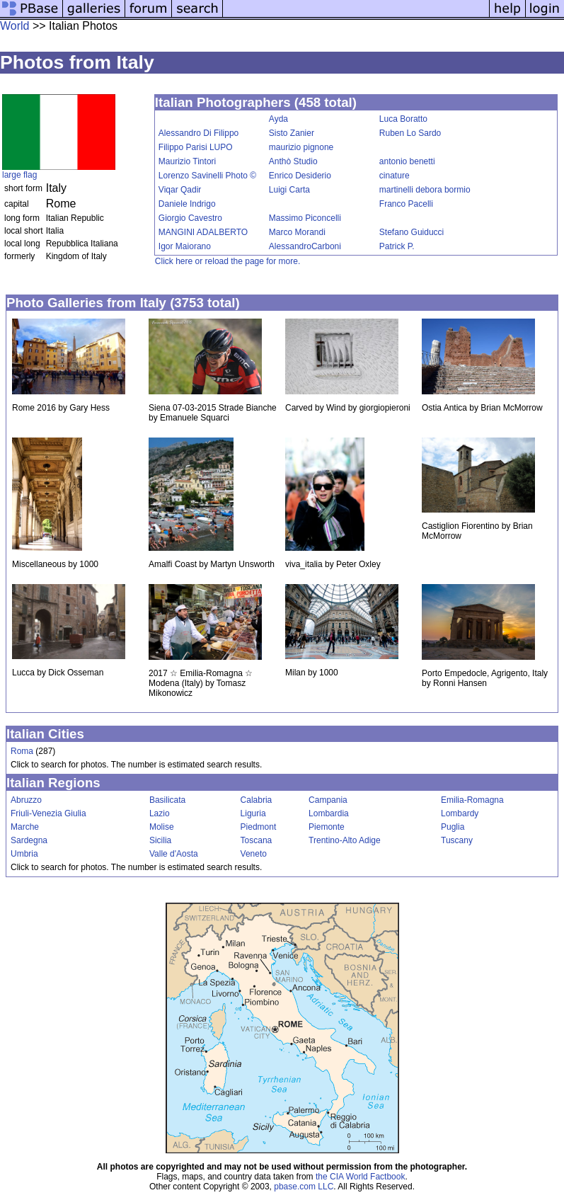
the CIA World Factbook (360, 1177)
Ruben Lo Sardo (410, 133)
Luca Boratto (403, 119)
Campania (328, 800)
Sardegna (29, 840)
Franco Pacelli (406, 204)
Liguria (253, 813)
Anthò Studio (293, 161)
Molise (161, 827)
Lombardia (329, 813)
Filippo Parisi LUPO (196, 147)
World (15, 26)
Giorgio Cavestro (190, 218)
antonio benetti (407, 161)
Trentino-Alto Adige (345, 840)
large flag (19, 175)
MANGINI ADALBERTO (203, 232)
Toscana (256, 840)
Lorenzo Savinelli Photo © (207, 176)
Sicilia (160, 840)
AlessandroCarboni (305, 246)
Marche (25, 827)
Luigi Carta (289, 190)
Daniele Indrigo (187, 204)
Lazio (159, 813)
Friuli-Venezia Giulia (48, 813)
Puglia (452, 827)
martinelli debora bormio (425, 190)
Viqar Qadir (180, 190)
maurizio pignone (301, 147)
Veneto (254, 854)
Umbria (24, 854)
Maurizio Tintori (187, 161)
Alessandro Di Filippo (198, 133)
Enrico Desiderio (300, 176)
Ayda (278, 119)
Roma (22, 751)
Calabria (256, 800)
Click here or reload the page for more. (227, 261)
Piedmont (259, 827)
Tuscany (457, 840)
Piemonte (327, 827)
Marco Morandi (297, 232)
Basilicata (167, 800)
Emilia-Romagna (472, 800)
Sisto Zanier (291, 133)
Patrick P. (397, 246)
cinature (394, 176)
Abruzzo (26, 800)
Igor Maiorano (185, 246)
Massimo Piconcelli (305, 218)
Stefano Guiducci (411, 232)
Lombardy (459, 813)
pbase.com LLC (303, 1187)
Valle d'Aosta (173, 854)
